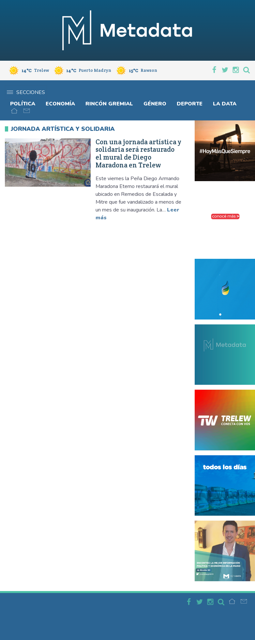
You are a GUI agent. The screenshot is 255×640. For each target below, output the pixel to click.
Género (154, 103)
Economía (60, 103)
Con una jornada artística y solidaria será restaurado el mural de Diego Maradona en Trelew (138, 153)
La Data (224, 103)
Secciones (26, 92)
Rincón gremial (109, 103)
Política (22, 103)
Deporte (189, 103)
